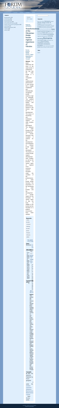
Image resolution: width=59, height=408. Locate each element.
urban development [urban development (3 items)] (47, 45)
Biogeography (7, 17)
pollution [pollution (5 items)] (45, 34)
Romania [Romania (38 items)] (47, 38)
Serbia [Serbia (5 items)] (42, 41)
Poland (28, 232)
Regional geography (8, 27)
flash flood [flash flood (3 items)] (42, 27)
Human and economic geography (11, 24)
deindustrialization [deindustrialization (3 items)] (41, 25)
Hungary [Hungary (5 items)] (48, 31)
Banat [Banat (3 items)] (43, 21)
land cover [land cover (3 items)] (52, 31)
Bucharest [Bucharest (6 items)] (47, 21)
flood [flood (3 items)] (46, 27)
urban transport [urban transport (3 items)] (44, 47)
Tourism (6, 28)
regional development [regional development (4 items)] (42, 36)
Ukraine (28, 235)
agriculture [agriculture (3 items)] (39, 21)
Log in (38, 52)
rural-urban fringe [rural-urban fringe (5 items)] (41, 40)
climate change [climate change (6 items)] (41, 22)
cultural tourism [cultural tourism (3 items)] (45, 24)
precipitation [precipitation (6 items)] (50, 34)
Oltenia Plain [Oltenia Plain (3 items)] (40, 34)
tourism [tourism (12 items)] (40, 46)
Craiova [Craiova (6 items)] (39, 24)
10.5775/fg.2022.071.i (32, 241)
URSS (27, 237)
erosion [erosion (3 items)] (48, 26)
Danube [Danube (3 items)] (50, 24)
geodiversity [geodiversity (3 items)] (49, 27)
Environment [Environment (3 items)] (43, 26)
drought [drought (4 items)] (39, 26)
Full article (30, 240)
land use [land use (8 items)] (45, 33)
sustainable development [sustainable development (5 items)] (43, 44)
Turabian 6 (32, 260)
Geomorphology (8, 21)
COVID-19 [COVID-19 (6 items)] (48, 22)
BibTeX (32, 292)
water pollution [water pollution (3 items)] (50, 47)
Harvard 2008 (32, 256)
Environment (7, 20)
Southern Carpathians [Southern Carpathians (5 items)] (43, 42)
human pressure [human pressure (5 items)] (41, 31)
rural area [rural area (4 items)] (48, 40)
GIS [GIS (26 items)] (53, 29)
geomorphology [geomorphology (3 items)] (40, 29)
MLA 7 (31, 262)
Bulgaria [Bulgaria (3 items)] (51, 21)
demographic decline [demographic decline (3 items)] (49, 25)
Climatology (7, 18)
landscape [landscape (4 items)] (39, 32)
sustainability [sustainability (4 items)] (47, 42)
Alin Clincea (32, 406)
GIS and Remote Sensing (9, 23)
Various (6, 30)
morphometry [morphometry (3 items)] (50, 32)
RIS (31, 290)
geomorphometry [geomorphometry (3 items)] (47, 29)
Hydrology (6, 26)
